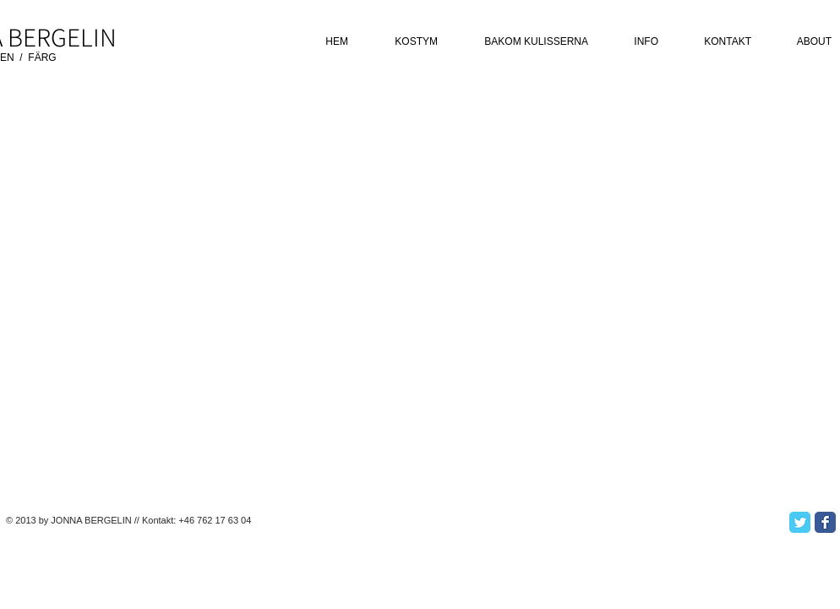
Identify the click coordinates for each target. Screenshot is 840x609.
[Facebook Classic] (825, 522)
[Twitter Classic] (799, 522)
